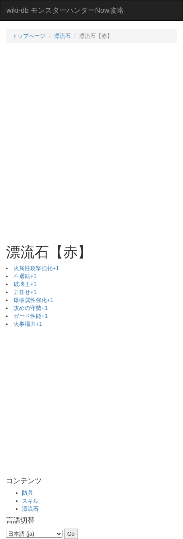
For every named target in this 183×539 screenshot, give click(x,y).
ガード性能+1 (31, 316)
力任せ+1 (25, 292)
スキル (30, 501)
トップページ (28, 36)
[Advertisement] (91, 142)
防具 (27, 493)
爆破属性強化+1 (33, 300)
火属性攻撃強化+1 (36, 268)
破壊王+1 (25, 284)
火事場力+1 (28, 324)
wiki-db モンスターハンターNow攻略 (65, 10)
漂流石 (62, 36)
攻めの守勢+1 (31, 308)
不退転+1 (25, 276)
